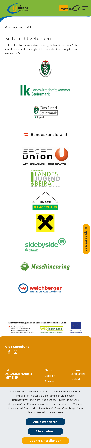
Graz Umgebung (14, 27)
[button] (85, 8)
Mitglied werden (86, 239)
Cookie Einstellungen (45, 441)
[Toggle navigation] (74, 8)
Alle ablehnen (46, 431)
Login (63, 8)
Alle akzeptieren (45, 422)
